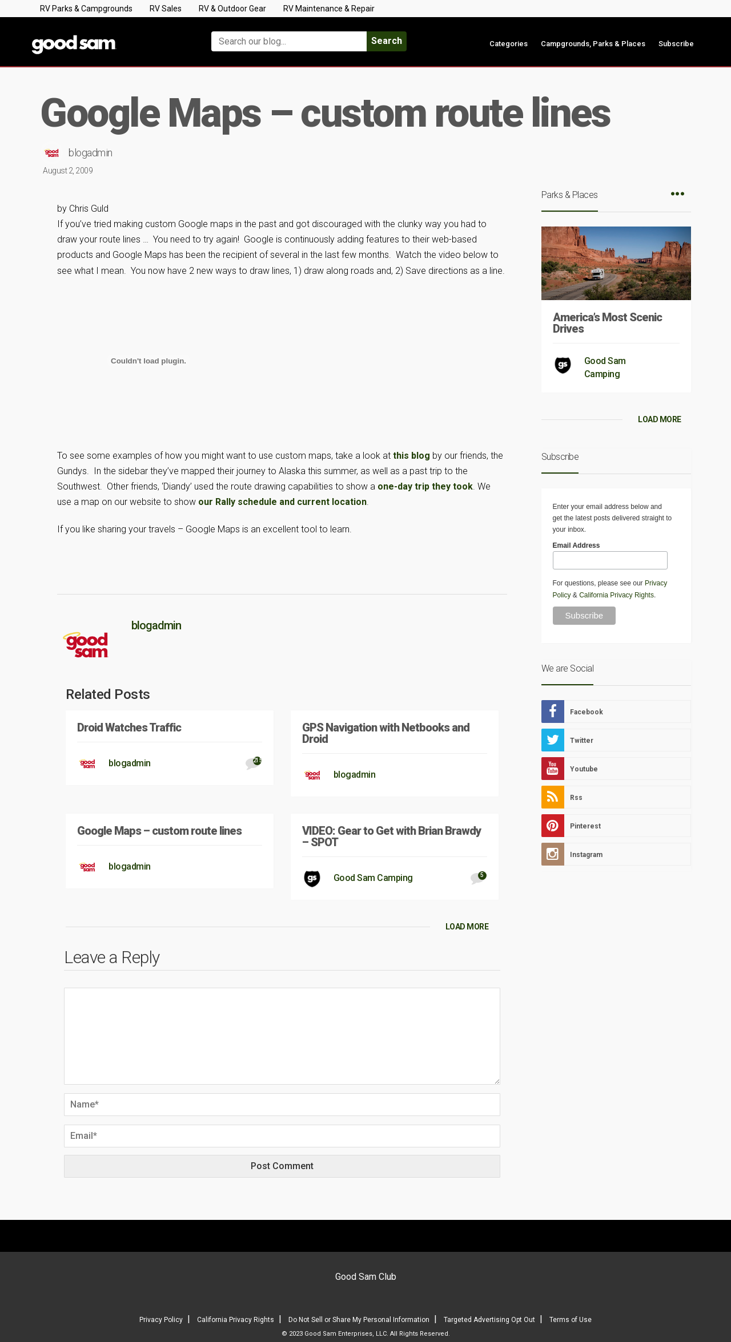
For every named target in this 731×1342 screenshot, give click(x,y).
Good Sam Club (365, 1276)
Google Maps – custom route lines (159, 831)
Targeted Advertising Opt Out (489, 1320)
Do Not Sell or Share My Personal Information (358, 1320)
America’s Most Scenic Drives (607, 323)
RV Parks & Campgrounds (86, 8)
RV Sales (166, 8)
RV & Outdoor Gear (232, 8)
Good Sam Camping (373, 877)
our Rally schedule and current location (282, 501)
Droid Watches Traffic (129, 727)
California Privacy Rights (616, 595)
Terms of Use (570, 1320)
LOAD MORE (467, 926)
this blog (411, 455)
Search (386, 40)
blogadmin (91, 153)
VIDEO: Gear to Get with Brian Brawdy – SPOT (391, 836)
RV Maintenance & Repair (329, 8)
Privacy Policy (161, 1320)
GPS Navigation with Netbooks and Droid (385, 733)
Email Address (576, 545)
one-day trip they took (425, 486)
